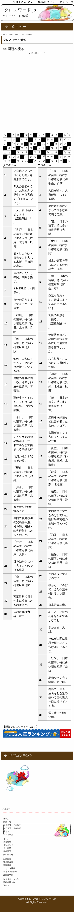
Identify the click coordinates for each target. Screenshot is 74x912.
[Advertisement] (37, 92)
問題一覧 (7, 822)
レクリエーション (11, 879)
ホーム (6, 819)
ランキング (8, 845)
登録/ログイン (46, 2)
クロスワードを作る (12, 828)
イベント (7, 839)
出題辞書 (7, 859)
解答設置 (7, 851)
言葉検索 (7, 842)
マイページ (66, 2)
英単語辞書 (8, 862)
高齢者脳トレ (9, 882)
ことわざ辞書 (9, 868)
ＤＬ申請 (7, 848)
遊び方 (6, 885)
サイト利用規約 (10, 871)
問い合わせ (8, 854)
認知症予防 (8, 875)
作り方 (6, 831)
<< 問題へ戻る (13, 49)
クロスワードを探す (12, 825)
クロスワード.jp (20, 10)
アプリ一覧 (8, 834)
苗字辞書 (7, 865)
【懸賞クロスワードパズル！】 (21, 726)
